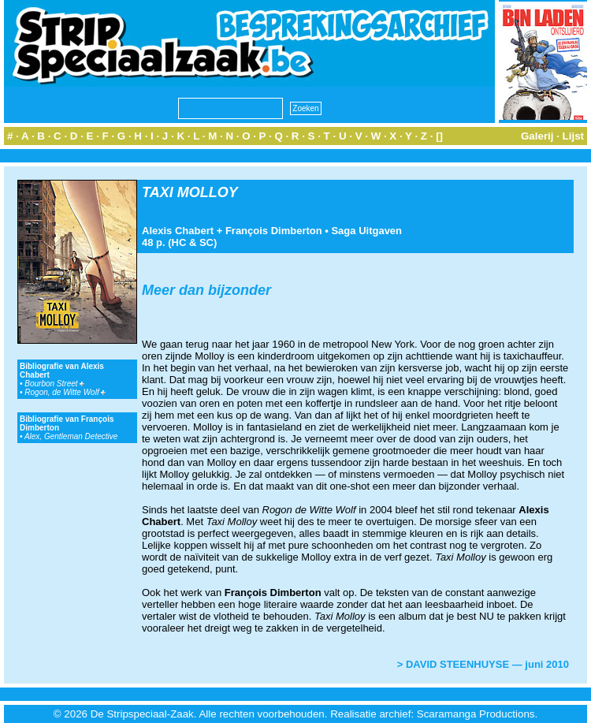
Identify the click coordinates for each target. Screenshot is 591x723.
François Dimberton (273, 231)
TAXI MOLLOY (189, 192)
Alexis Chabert (178, 231)
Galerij (537, 136)
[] (439, 136)
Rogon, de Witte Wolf (65, 392)
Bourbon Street (54, 383)
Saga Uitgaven (366, 231)
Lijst (573, 136)
